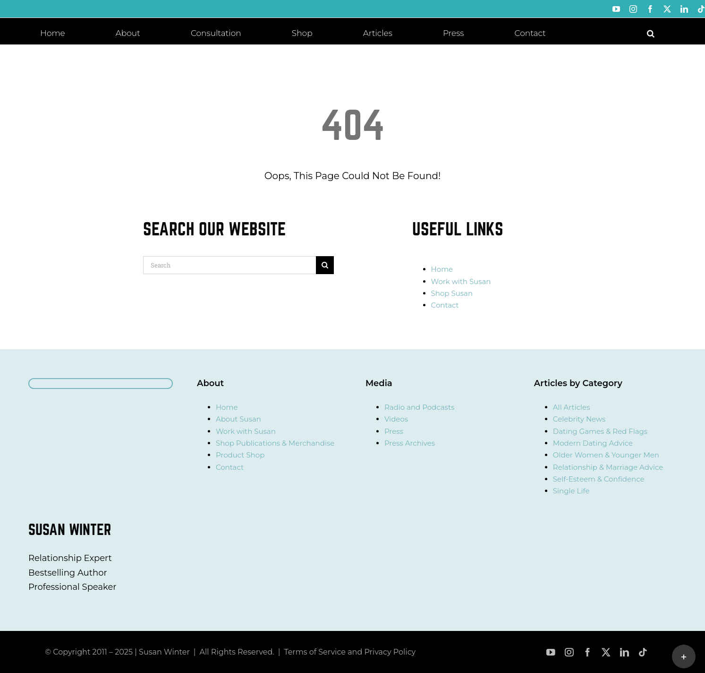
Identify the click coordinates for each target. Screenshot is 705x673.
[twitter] (606, 652)
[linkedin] (624, 652)
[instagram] (569, 652)
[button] (650, 32)
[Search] (229, 265)
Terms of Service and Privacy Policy (350, 651)
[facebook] (587, 652)
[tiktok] (642, 652)
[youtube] (550, 652)
